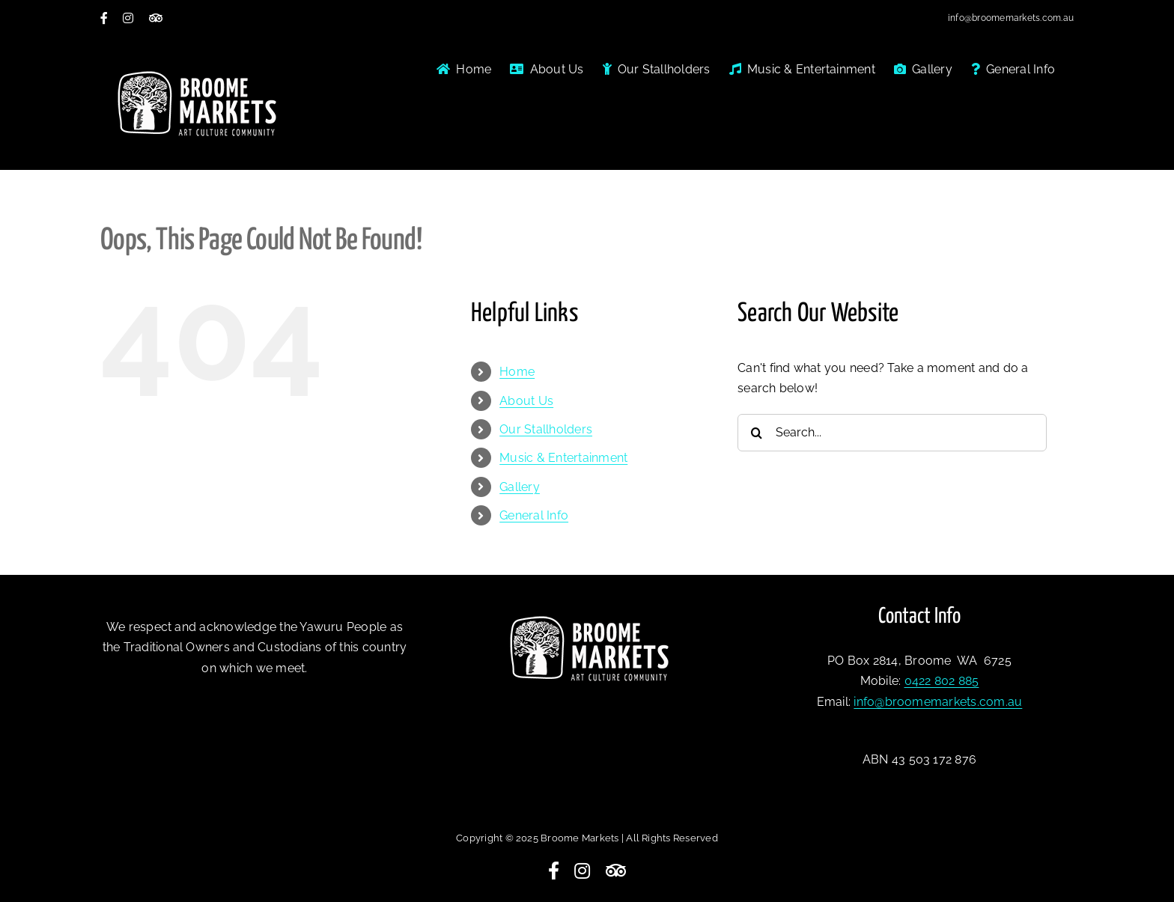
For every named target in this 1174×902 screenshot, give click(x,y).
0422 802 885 (941, 681)
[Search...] (892, 432)
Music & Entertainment (563, 458)
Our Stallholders (545, 429)
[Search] (756, 432)
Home (517, 372)
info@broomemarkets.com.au (1011, 18)
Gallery (519, 487)
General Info (533, 515)
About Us (526, 401)
